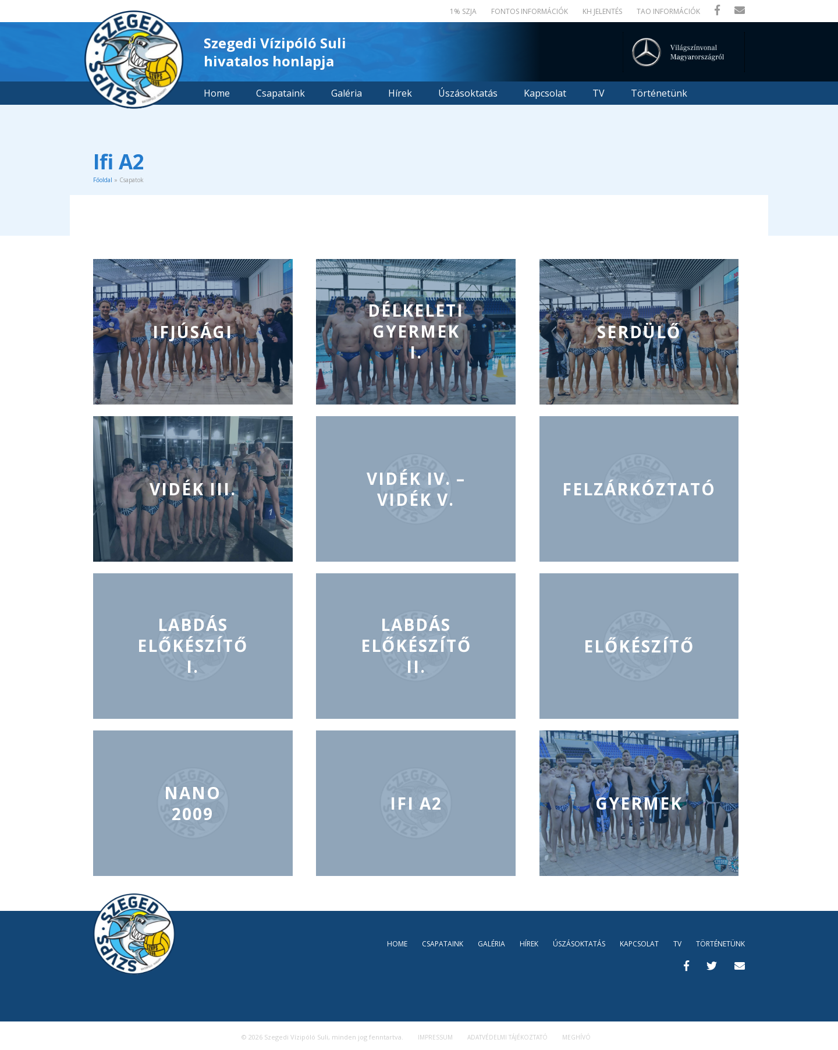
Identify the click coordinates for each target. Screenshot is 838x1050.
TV (598, 93)
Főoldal (102, 180)
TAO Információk (668, 11)
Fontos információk (529, 11)
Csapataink (280, 93)
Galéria (346, 93)
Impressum (435, 1037)
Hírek (400, 93)
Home (217, 93)
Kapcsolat (545, 93)
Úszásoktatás (468, 93)
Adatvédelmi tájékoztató (507, 1037)
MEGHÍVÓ (576, 1037)
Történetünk (659, 93)
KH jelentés (602, 11)
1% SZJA (463, 11)
